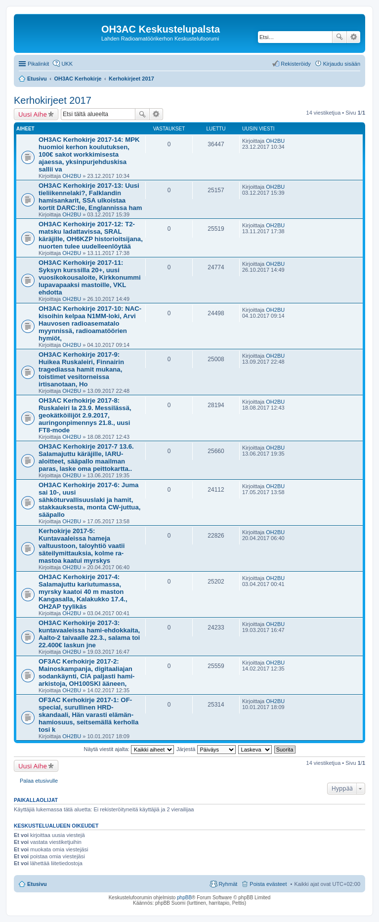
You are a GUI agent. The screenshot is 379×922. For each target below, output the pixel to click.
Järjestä (206, 749)
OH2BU (71, 176)
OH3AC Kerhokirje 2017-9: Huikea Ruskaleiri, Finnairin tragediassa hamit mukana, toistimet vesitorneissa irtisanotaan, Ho (81, 369)
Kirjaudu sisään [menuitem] (341, 64)
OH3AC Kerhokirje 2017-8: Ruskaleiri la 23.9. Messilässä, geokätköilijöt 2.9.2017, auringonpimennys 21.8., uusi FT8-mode (85, 415)
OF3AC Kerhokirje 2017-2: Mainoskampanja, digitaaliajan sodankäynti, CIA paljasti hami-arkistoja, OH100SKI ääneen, (86, 672)
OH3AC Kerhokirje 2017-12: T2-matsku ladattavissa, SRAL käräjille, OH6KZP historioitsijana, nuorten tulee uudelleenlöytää (91, 235)
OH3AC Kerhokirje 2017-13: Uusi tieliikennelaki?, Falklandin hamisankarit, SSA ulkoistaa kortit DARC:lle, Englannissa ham (90, 196)
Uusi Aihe (32, 114)
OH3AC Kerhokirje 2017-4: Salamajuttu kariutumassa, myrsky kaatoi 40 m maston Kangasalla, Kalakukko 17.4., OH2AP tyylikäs (83, 591)
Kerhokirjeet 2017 (52, 100)
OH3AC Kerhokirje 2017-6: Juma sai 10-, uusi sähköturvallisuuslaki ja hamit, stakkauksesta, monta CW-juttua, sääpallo (89, 499)
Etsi (339, 37)
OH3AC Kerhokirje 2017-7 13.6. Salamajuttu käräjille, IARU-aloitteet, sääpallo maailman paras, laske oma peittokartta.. (86, 457)
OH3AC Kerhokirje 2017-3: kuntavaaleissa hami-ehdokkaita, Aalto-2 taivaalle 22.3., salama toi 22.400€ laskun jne (89, 634)
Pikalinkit (38, 64)
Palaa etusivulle (39, 781)
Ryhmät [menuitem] (227, 884)
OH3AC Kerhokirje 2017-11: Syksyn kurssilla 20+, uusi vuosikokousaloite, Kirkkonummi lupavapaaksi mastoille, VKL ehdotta (90, 277)
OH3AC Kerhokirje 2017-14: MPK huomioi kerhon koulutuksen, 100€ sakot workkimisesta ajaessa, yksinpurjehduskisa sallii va (89, 154)
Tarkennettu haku (353, 37)
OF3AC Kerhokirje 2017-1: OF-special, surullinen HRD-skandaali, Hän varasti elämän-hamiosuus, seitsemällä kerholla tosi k (88, 714)
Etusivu (37, 884)
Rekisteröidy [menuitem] (296, 64)
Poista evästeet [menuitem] (268, 884)
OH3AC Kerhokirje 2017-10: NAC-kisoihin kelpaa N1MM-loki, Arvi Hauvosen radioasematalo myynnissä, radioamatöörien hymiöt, (90, 323)
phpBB (184, 897)
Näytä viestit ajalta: (129, 749)
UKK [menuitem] (67, 64)
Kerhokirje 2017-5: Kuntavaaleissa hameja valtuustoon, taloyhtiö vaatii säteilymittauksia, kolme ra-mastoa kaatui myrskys (82, 545)
